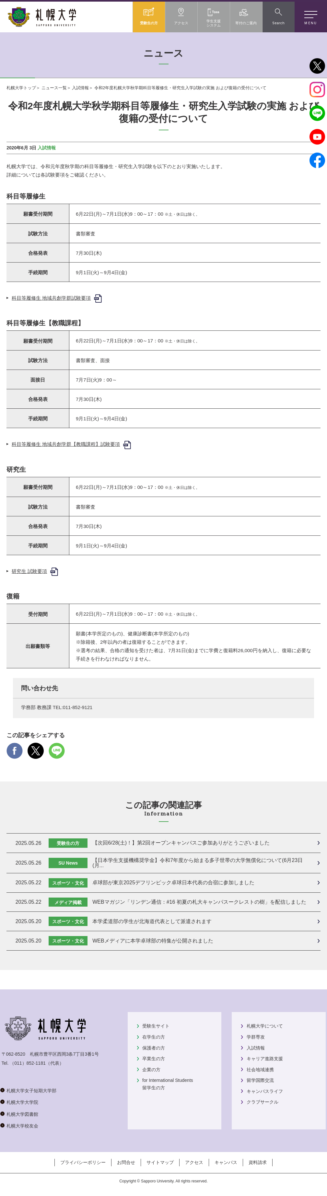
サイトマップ (160, 1162)
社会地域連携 (260, 1069)
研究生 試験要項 (29, 571)
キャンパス (226, 1162)
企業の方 (151, 1069)
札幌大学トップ (21, 87)
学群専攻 (256, 1037)
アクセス (194, 1162)
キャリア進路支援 (265, 1058)
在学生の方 (153, 1037)
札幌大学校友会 (22, 1125)
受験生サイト (155, 1026)
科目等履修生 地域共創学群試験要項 (51, 298)
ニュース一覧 (54, 87)
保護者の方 (153, 1048)
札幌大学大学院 (22, 1102)
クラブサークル (262, 1101)
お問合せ (126, 1162)
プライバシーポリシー (83, 1162)
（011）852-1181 (28, 1063)
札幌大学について (265, 1026)
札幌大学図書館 (22, 1114)
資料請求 (258, 1162)
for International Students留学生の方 (167, 1084)
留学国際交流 (260, 1080)
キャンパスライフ (265, 1091)
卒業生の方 (153, 1058)
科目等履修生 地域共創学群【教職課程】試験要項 (66, 444)
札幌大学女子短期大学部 (31, 1090)
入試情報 (80, 87)
